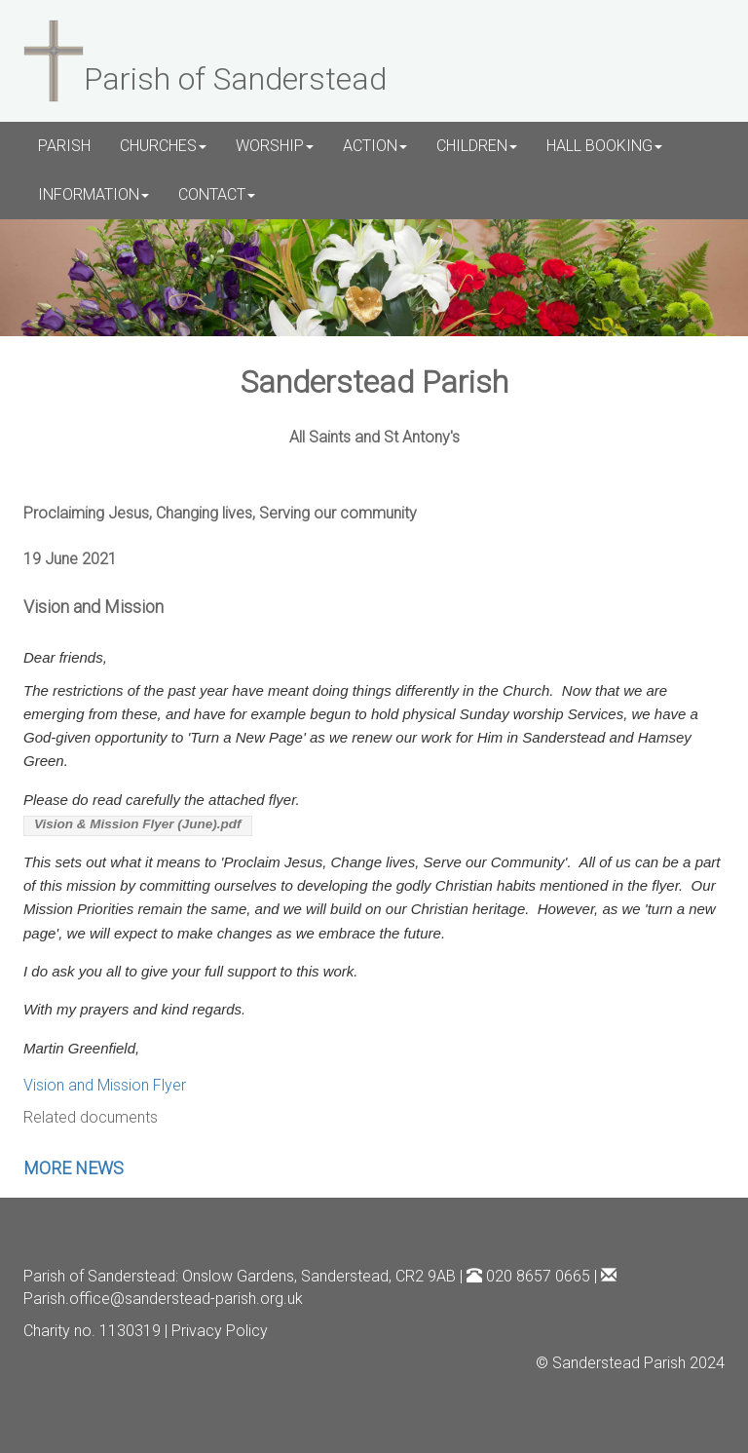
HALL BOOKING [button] (604, 145)
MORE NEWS (73, 1168)
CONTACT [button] (216, 194)
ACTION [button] (375, 145)
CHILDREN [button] (476, 145)
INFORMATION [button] (93, 194)
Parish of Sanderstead (99, 1276)
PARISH (64, 145)
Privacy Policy (219, 1330)
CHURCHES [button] (163, 145)
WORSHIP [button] (275, 145)
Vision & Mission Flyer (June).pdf (138, 824)
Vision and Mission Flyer (104, 1085)
